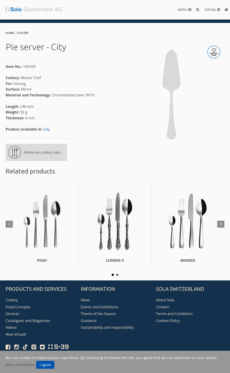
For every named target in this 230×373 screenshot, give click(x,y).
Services (12, 313)
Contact (162, 306)
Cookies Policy (168, 320)
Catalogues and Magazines (28, 320)
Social (212, 9)
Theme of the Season (98, 313)
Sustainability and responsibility (107, 327)
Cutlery (23, 33)
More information (20, 364)
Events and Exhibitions (100, 306)
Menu (184, 9)
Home (10, 33)
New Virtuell (16, 334)
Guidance (89, 320)
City (46, 129)
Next (220, 224)
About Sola (165, 300)
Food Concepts (18, 306)
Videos (11, 327)
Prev (9, 224)
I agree (45, 364)
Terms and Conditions (174, 313)
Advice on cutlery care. (42, 152)
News (85, 300)
